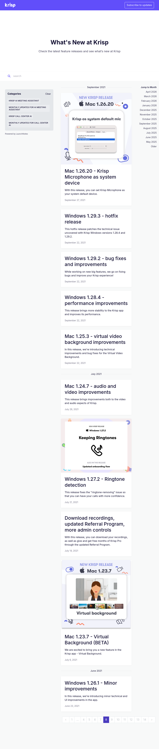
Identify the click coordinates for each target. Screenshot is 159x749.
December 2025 (148, 110)
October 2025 (149, 119)
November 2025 (148, 114)
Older (154, 146)
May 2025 (151, 141)
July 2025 (151, 132)
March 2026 (150, 96)
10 (118, 719)
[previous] (65, 720)
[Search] (32, 76)
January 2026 (149, 105)
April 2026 (151, 91)
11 (125, 719)
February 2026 (149, 101)
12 (131, 719)
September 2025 (148, 123)
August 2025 (150, 128)
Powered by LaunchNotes (16, 134)
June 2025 (151, 137)
